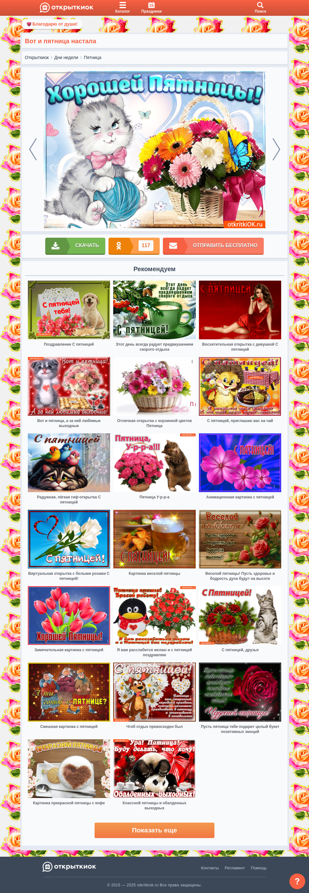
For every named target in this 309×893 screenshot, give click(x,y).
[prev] (32, 149)
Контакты (210, 868)
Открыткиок (37, 57)
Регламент (235, 868)
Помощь (259, 868)
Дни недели (66, 57)
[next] (276, 149)
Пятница (92, 57)
